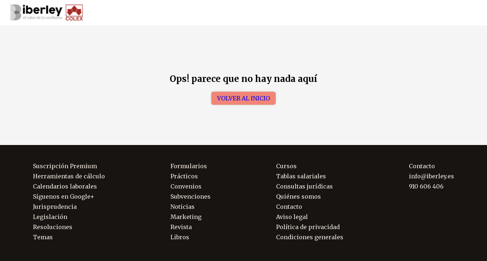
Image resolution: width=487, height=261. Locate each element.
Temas (43, 237)
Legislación (50, 216)
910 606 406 (430, 12)
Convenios (186, 186)
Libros (179, 237)
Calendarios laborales (65, 186)
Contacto (289, 206)
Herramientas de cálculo (69, 176)
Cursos (286, 166)
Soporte (467, 12)
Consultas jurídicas (304, 186)
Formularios (188, 166)
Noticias (182, 206)
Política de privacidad (308, 227)
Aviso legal (292, 216)
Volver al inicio (243, 98)
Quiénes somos (298, 196)
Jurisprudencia (55, 206)
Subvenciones (190, 196)
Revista (181, 227)
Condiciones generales (309, 237)
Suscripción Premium (65, 166)
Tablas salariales (301, 176)
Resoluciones (52, 227)
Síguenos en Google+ (63, 196)
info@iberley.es (431, 176)
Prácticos (184, 176)
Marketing (186, 216)
